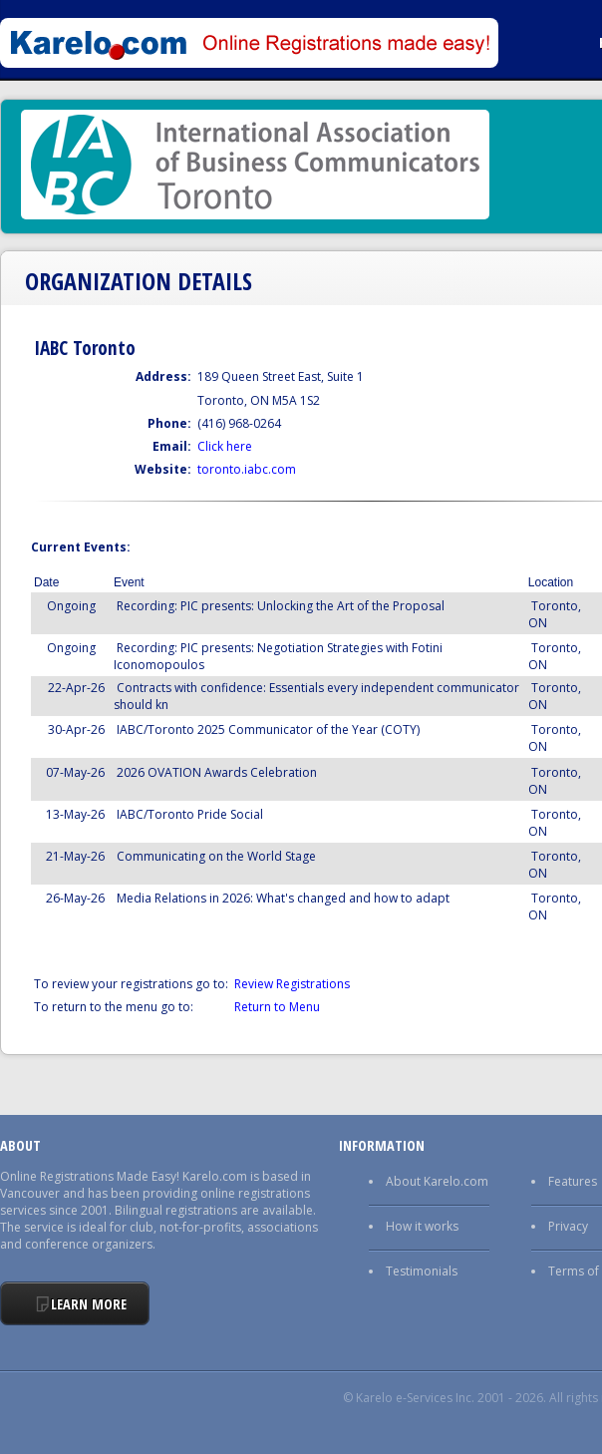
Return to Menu (277, 1006)
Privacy (568, 1226)
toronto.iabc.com (246, 469)
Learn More (89, 1303)
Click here (224, 446)
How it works (422, 1226)
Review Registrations (292, 983)
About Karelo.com (437, 1181)
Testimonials (421, 1271)
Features (572, 1181)
